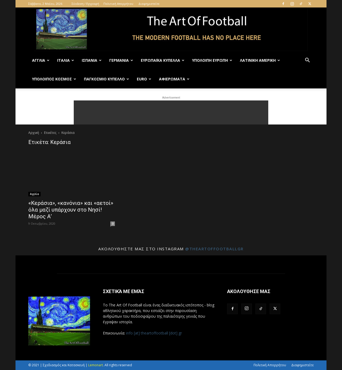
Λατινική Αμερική (260, 60)
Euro (144, 78)
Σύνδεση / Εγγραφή (85, 4)
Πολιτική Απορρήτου (118, 4)
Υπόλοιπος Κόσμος (54, 78)
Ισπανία (92, 60)
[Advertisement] (171, 112)
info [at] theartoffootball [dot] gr (154, 333)
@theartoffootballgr (214, 248)
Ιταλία (65, 60)
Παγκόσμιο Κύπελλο (106, 78)
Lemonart (95, 365)
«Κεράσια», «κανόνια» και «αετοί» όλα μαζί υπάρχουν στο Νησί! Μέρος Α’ (70, 210)
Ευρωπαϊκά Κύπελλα (162, 60)
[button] (307, 60)
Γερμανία (121, 60)
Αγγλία (40, 60)
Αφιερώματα (174, 78)
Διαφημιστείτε (149, 4)
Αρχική (33, 132)
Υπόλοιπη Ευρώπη (212, 60)
